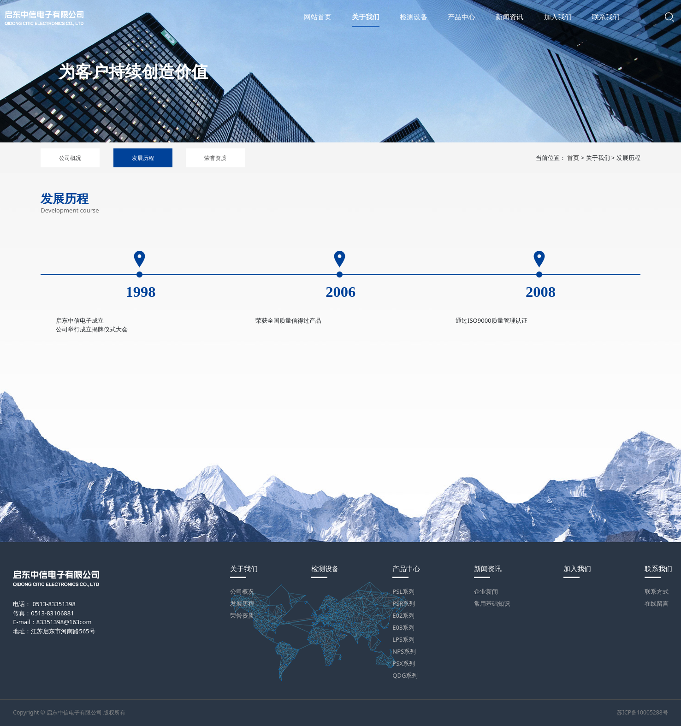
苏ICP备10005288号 (642, 712)
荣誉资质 (215, 158)
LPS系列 (403, 639)
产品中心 (406, 568)
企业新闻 (486, 591)
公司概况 (70, 158)
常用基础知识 (492, 603)
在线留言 (657, 603)
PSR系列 (403, 603)
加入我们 (577, 568)
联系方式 (657, 591)
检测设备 (325, 568)
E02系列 (403, 615)
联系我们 (658, 568)
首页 (573, 157)
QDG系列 (405, 675)
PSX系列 (403, 663)
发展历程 (143, 158)
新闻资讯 (488, 568)
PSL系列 (403, 591)
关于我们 (244, 568)
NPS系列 (404, 651)
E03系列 (403, 627)
